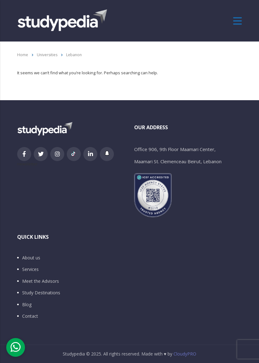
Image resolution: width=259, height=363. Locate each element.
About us (31, 258)
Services (30, 269)
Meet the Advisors (40, 281)
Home (22, 54)
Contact (30, 316)
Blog (27, 304)
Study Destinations (41, 293)
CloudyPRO (184, 354)
